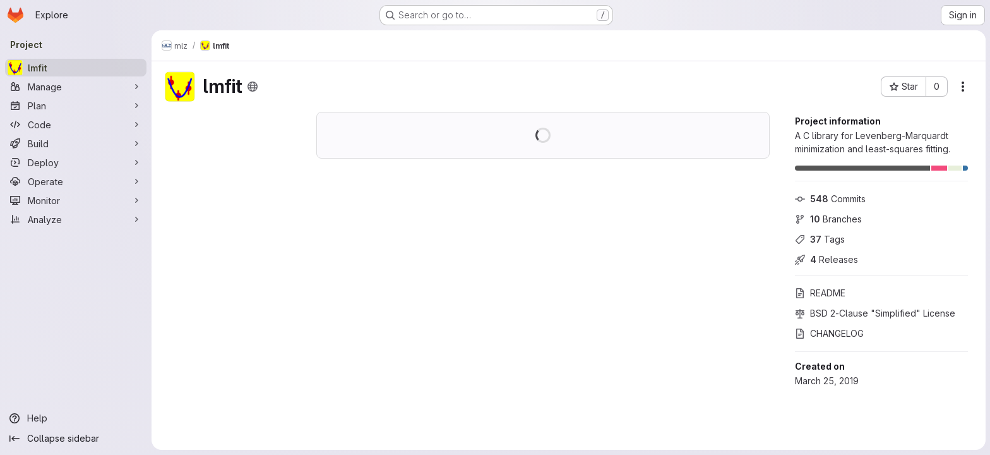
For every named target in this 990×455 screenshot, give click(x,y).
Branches (827, 219)
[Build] (75, 143)
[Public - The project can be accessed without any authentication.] (252, 87)
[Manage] (75, 86)
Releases (825, 259)
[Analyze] (75, 219)
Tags (819, 239)
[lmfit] (75, 67)
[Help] (75, 418)
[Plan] (75, 105)
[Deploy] (75, 162)
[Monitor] (75, 200)
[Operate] (75, 181)
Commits (829, 198)
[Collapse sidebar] (75, 438)
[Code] (75, 124)
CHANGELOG (828, 333)
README (819, 293)
